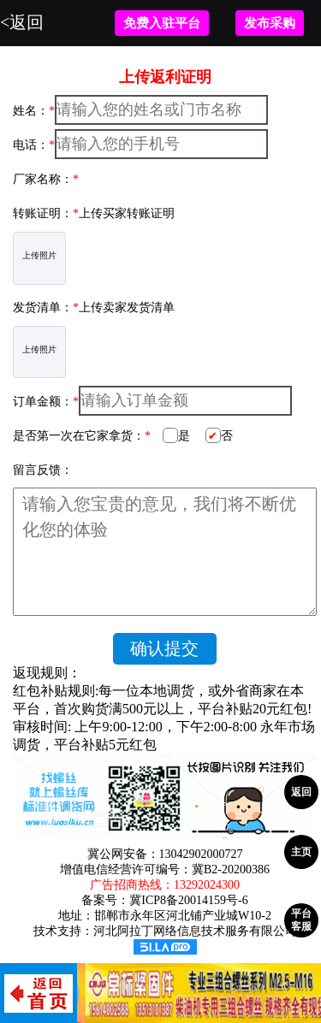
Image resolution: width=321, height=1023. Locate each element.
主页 (301, 852)
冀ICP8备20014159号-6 (188, 900)
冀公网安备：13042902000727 (165, 854)
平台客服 (301, 920)
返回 (301, 792)
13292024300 (207, 884)
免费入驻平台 (161, 23)
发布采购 (269, 23)
